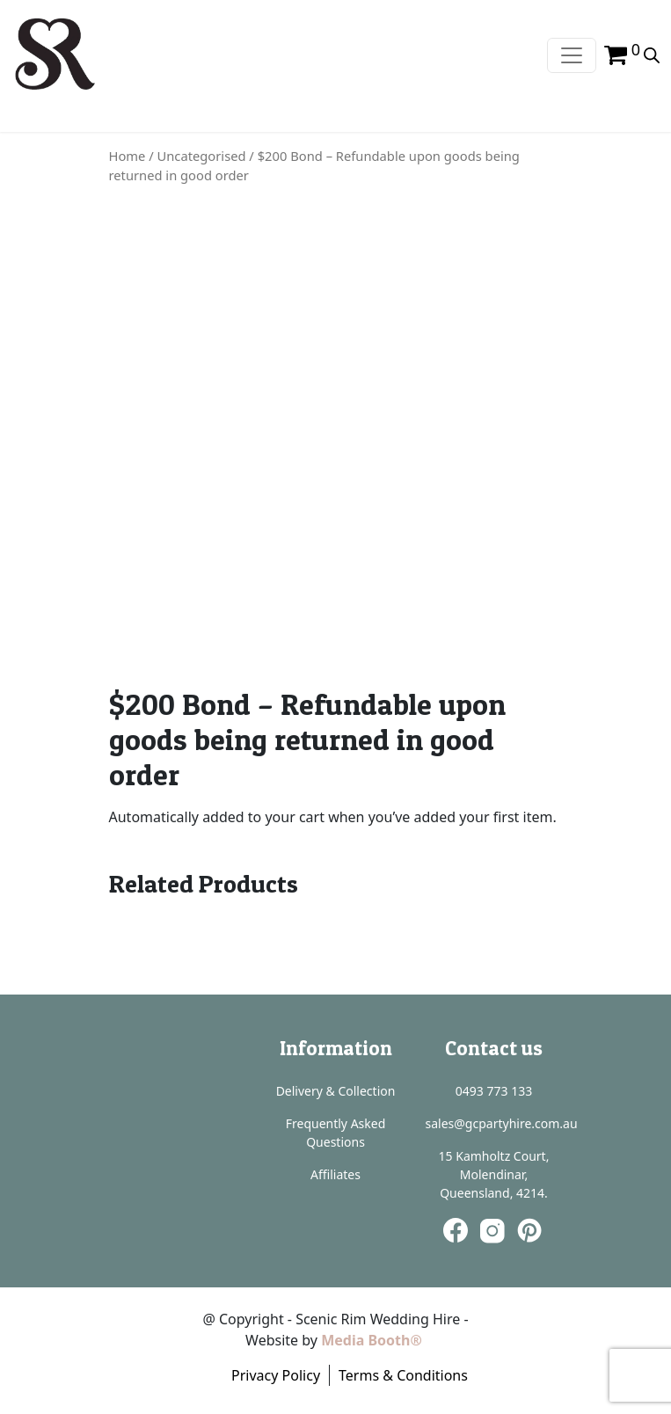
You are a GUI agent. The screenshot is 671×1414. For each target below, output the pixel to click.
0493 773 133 (494, 1090)
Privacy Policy (275, 1375)
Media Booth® (373, 1340)
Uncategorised (201, 155)
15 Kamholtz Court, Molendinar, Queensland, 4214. (494, 1174)
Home (127, 155)
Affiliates (335, 1174)
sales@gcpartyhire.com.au (502, 1123)
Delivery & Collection (336, 1090)
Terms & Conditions (403, 1375)
